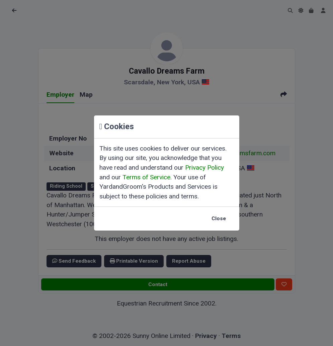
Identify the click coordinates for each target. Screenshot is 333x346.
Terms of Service (146, 177)
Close (219, 218)
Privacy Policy (204, 167)
